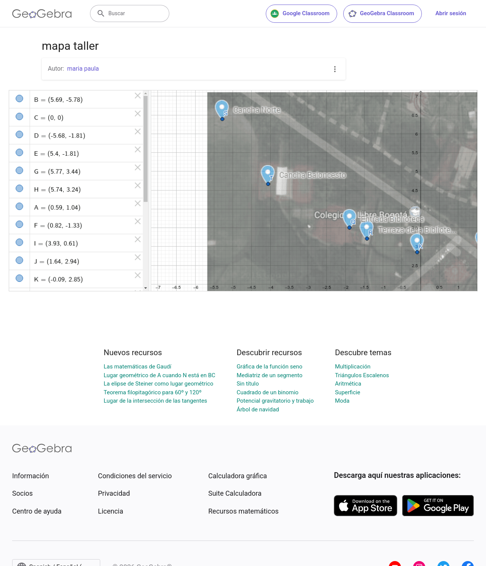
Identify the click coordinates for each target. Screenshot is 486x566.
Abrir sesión (451, 13)
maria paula (83, 68)
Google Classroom (300, 13)
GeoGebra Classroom (381, 13)
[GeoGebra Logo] (42, 13)
